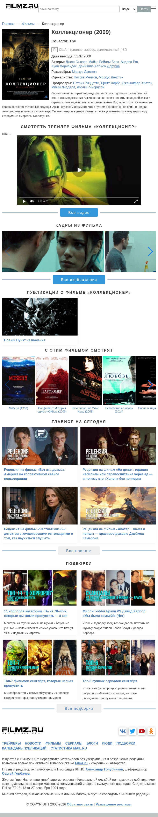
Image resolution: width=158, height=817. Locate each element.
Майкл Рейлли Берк (103, 62)
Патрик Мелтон (85, 77)
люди (107, 743)
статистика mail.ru (69, 748)
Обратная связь (80, 804)
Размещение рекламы (114, 804)
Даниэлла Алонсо (92, 66)
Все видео (79, 213)
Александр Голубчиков (104, 769)
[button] (150, 251)
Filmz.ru (81, 763)
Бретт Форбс (110, 83)
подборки (125, 743)
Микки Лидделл (63, 87)
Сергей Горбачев (16, 773)
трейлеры (11, 743)
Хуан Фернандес (64, 66)
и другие (113, 66)
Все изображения (79, 280)
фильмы (53, 743)
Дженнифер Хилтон (137, 83)
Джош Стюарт (76, 62)
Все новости (79, 551)
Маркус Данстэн (84, 71)
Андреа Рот (129, 62)
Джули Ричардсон (90, 87)
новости (33, 743)
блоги (92, 743)
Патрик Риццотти (86, 83)
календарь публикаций (24, 748)
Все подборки (79, 708)
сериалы (73, 743)
